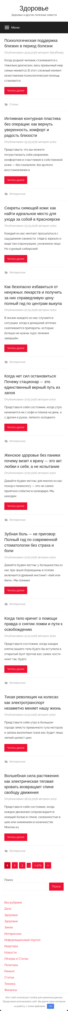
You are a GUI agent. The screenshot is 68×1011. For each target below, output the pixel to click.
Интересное (17, 194)
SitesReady (57, 52)
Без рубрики (13, 902)
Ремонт (9, 971)
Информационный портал (22, 940)
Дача (7, 908)
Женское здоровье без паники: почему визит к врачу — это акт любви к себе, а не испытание (33, 461)
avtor (53, 142)
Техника (9, 984)
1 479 (37, 865)
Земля (8, 927)
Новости (10, 952)
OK (50, 1006)
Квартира (11, 946)
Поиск (8, 880)
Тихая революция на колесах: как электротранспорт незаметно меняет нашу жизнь (32, 702)
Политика (11, 965)
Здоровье (34, 8)
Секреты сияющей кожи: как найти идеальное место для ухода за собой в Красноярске (32, 213)
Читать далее (15, 90)
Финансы (10, 990)
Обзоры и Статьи (16, 958)
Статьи (13, 104)
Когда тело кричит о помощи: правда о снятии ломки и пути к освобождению (33, 624)
